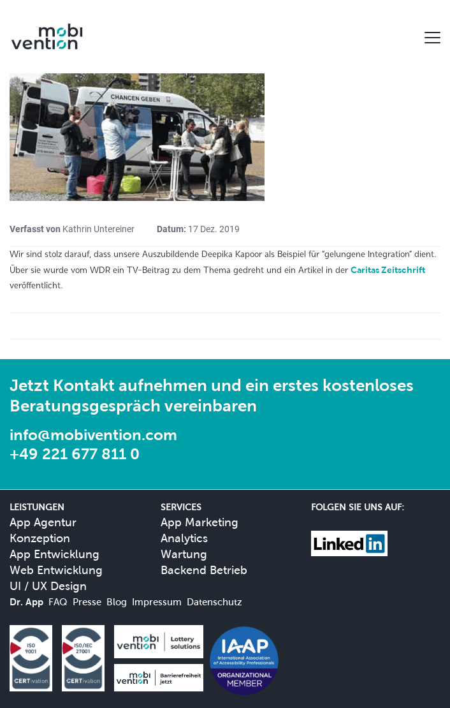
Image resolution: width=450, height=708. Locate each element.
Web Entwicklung (56, 570)
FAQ (58, 601)
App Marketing (199, 522)
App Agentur (43, 522)
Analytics (184, 538)
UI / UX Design (48, 586)
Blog (116, 601)
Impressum (157, 601)
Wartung (184, 554)
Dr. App (26, 601)
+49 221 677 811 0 (75, 453)
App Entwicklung (54, 554)
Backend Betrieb (204, 570)
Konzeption (40, 538)
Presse (87, 601)
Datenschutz (214, 601)
